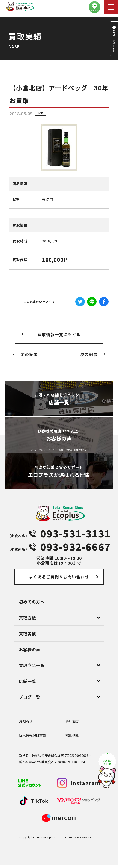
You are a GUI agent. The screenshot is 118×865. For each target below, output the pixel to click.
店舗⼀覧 (27, 681)
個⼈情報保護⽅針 (32, 735)
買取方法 (27, 617)
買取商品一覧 (32, 665)
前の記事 (29, 354)
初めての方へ (32, 602)
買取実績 (27, 633)
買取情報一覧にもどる (59, 334)
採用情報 (72, 735)
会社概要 (72, 721)
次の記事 (88, 354)
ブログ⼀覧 (29, 697)
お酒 (40, 113)
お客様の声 (29, 649)
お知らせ (26, 721)
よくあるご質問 (59, 576)
